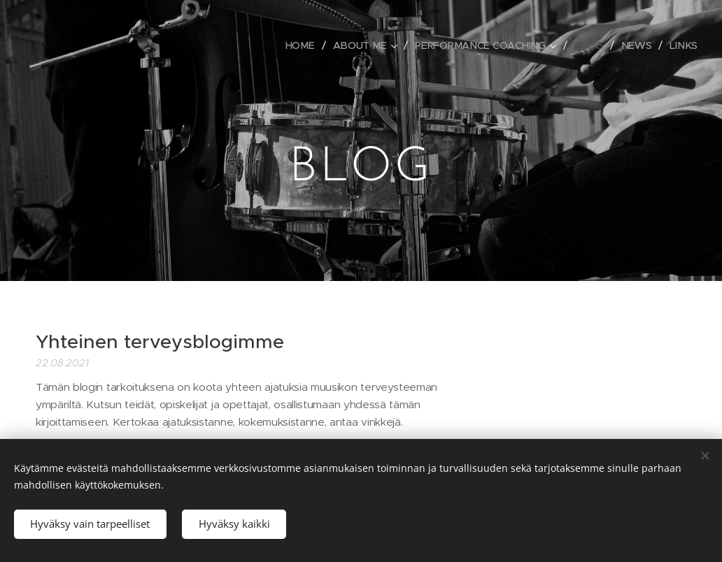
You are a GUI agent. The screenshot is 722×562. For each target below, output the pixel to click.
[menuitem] (309, 45)
